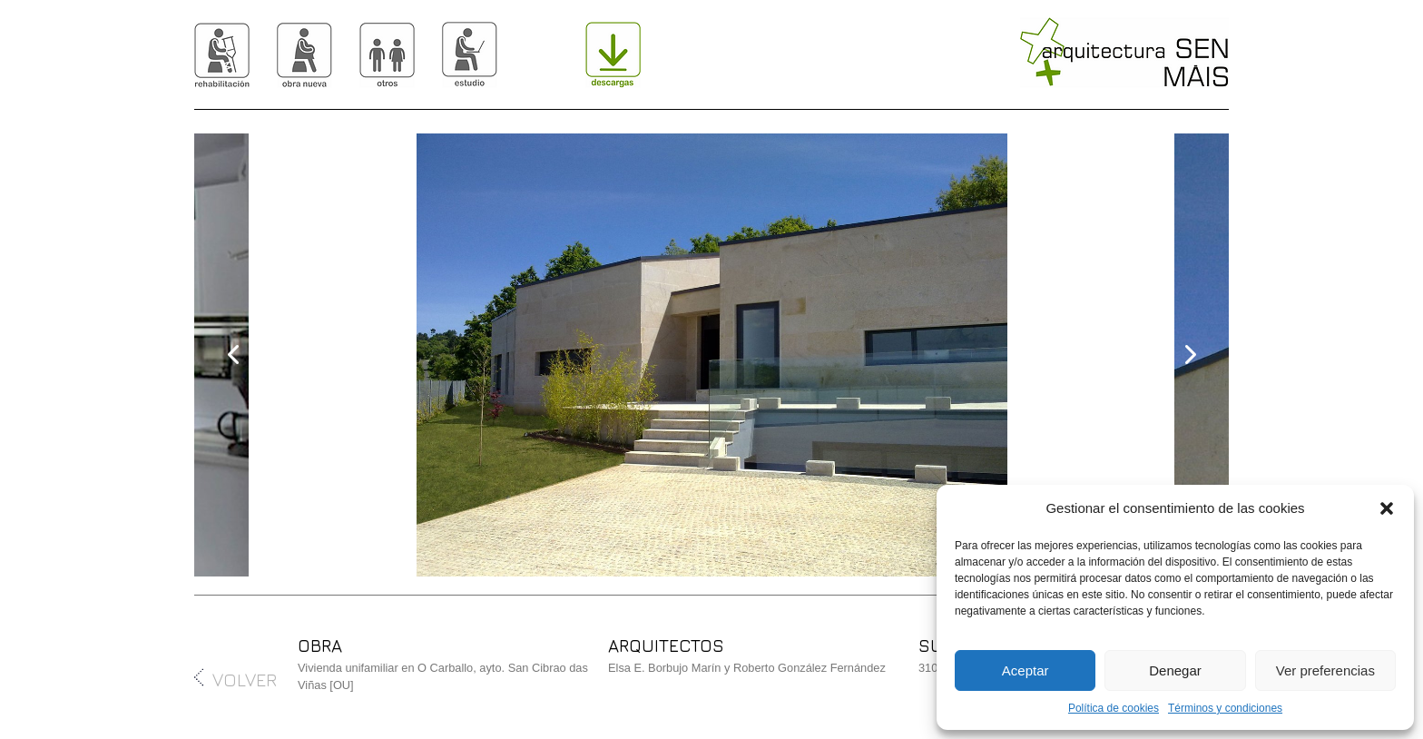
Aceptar (1025, 670)
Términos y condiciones (1225, 708)
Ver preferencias (1325, 670)
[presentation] (234, 355)
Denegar (1175, 670)
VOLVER (235, 679)
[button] (1387, 508)
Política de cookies (1113, 708)
